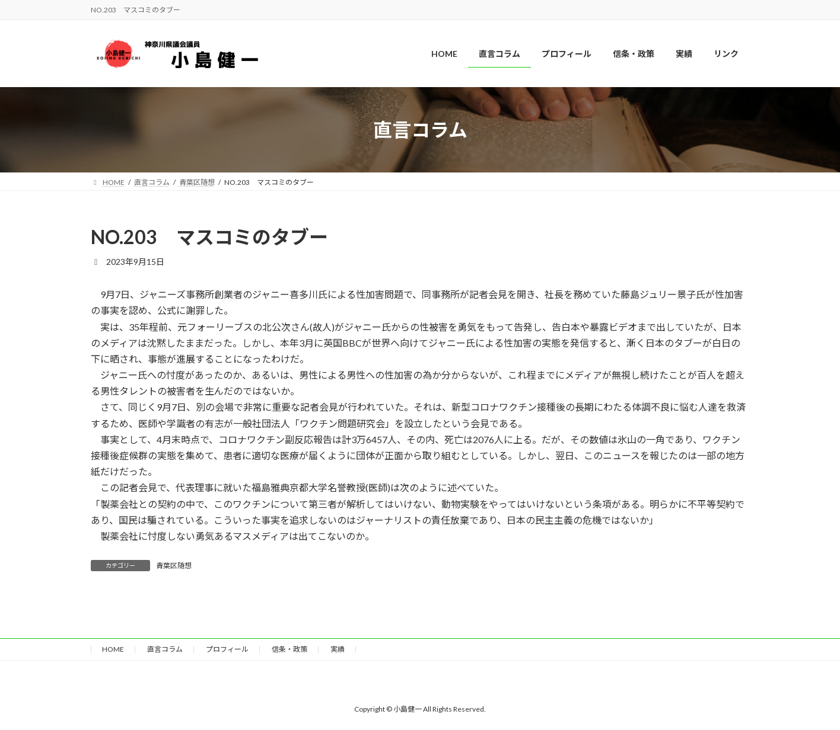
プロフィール (227, 649)
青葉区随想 (174, 565)
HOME (113, 649)
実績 (337, 649)
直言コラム (165, 649)
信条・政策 (289, 649)
